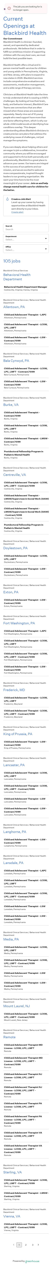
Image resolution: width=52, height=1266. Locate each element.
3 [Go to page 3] (32, 1245)
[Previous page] (13, 1245)
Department (11, 236)
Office (8, 247)
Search (9, 226)
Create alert (17, 212)
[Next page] (38, 1245)
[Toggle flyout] (46, 238)
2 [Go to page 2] (25, 1245)
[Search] (26, 229)
